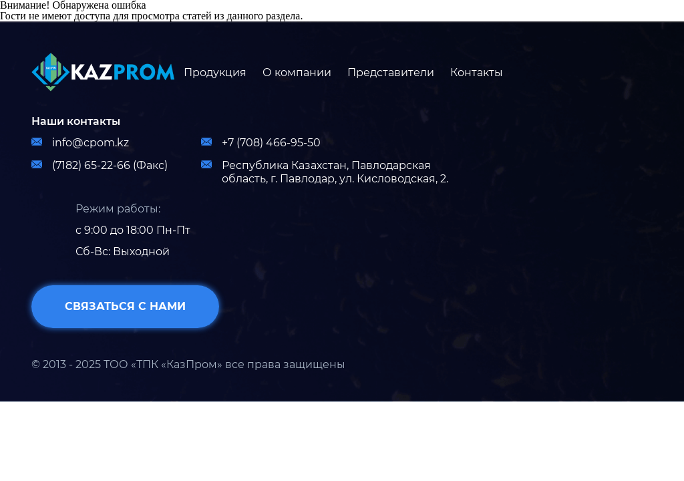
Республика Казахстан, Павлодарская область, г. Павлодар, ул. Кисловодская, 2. (324, 172)
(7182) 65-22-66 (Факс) (99, 165)
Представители (390, 72)
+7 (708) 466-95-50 (261, 142)
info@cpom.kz (80, 142)
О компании (297, 72)
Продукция (215, 72)
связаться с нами (125, 306)
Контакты (476, 72)
